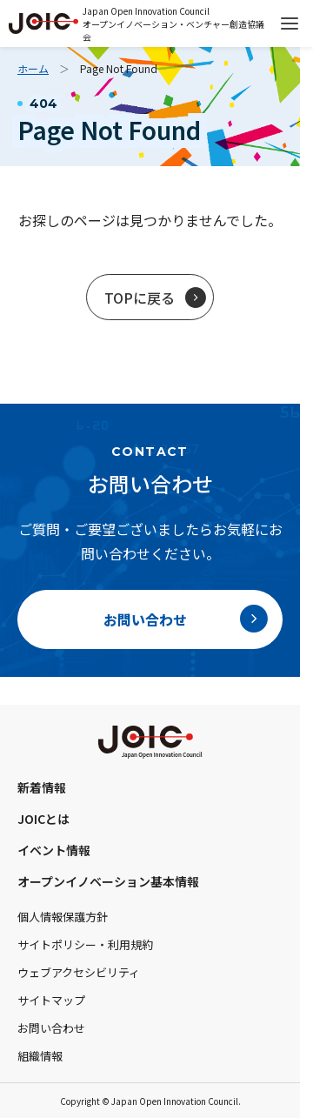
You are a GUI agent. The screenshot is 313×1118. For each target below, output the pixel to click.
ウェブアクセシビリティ (78, 972)
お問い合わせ (51, 1028)
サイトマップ (51, 1000)
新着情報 (41, 787)
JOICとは (43, 818)
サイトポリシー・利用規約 (85, 944)
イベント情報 (53, 850)
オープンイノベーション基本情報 (108, 881)
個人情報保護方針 (62, 916)
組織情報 (40, 1056)
